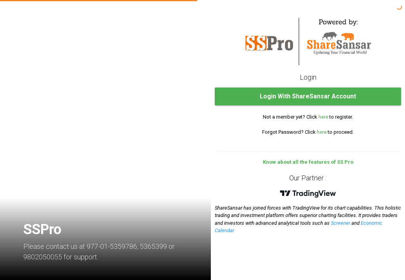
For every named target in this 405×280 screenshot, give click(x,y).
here (323, 117)
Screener (340, 223)
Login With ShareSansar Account (308, 96)
